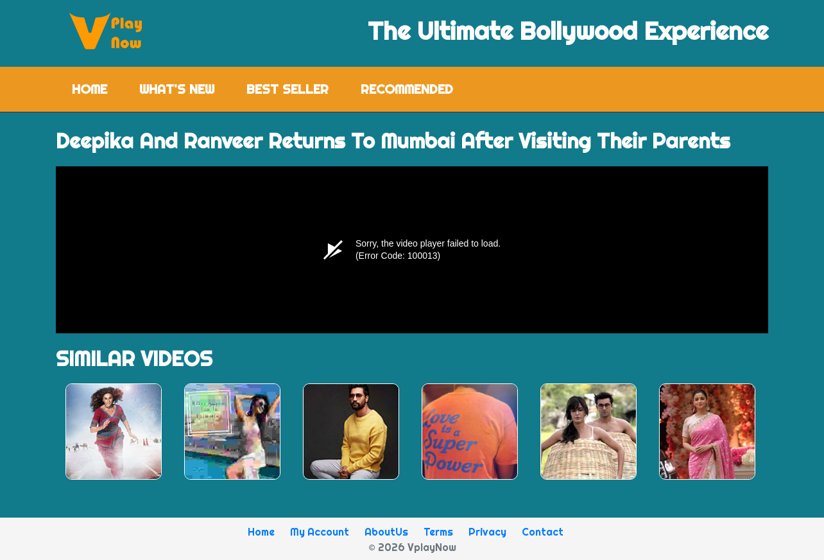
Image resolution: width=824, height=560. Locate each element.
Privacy (487, 531)
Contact (542, 531)
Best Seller (287, 89)
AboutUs (386, 531)
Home (97, 88)
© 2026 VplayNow (412, 547)
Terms (438, 531)
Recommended (407, 89)
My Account (319, 531)
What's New (176, 89)
